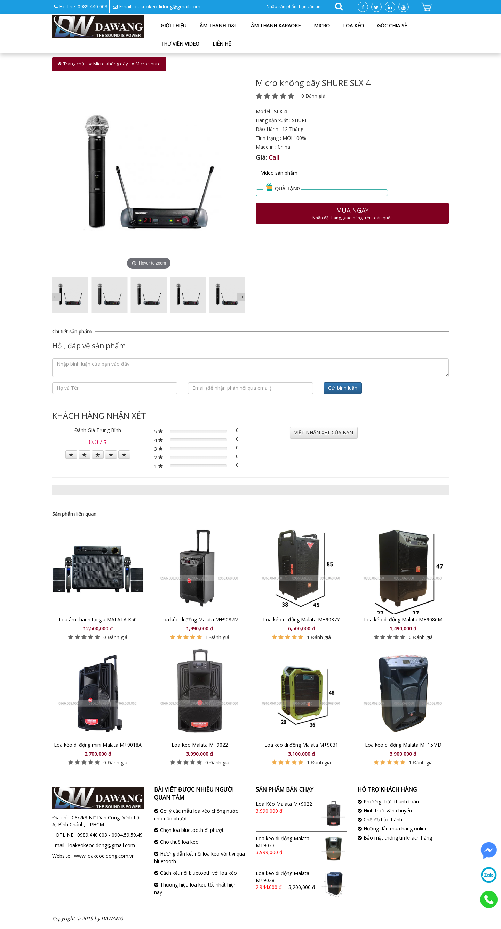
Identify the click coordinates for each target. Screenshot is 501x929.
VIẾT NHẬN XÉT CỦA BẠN (323, 432)
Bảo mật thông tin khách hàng (398, 837)
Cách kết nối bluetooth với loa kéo (198, 872)
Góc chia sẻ (392, 25)
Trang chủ (73, 64)
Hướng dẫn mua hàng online (396, 828)
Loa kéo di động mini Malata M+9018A (98, 744)
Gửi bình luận (342, 388)
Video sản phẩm (279, 173)
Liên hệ (222, 43)
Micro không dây (110, 64)
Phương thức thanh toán (391, 801)
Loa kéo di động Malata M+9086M (403, 619)
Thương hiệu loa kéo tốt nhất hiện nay (195, 888)
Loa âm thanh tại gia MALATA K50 (98, 619)
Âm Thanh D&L (219, 25)
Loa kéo (353, 25)
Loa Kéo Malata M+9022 (200, 744)
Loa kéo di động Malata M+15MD (403, 744)
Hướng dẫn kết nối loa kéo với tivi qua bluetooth (199, 857)
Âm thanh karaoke (276, 25)
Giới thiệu (173, 25)
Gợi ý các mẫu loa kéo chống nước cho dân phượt (196, 815)
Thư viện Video (180, 43)
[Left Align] (71, 454)
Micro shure (148, 64)
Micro (322, 25)
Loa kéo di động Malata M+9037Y (301, 619)
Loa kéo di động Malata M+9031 (301, 744)
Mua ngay (352, 213)
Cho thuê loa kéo (179, 842)
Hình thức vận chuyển (388, 810)
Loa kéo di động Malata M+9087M (199, 619)
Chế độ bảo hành (383, 819)
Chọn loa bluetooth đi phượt (192, 830)
